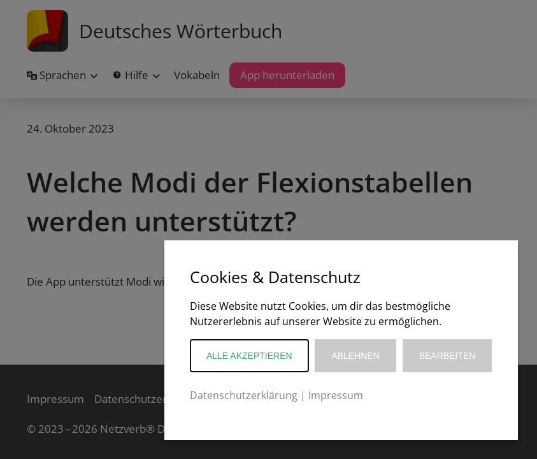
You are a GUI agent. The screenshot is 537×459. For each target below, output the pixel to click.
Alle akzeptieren (249, 356)
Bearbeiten (447, 356)
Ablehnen (355, 356)
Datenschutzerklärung (243, 395)
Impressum (335, 395)
